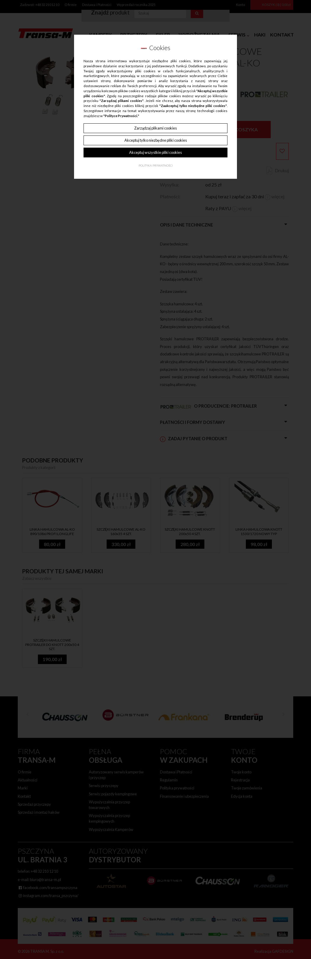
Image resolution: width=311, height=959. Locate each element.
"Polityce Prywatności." (121, 116)
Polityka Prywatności (156, 165)
